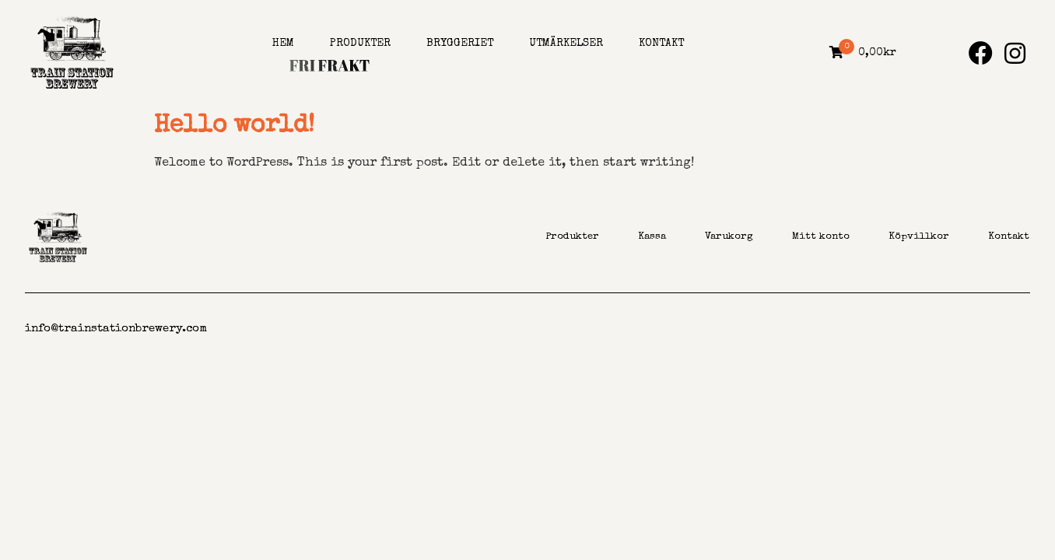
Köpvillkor (919, 237)
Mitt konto (821, 237)
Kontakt (661, 43)
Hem (283, 43)
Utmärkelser (566, 43)
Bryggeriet (459, 43)
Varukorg (729, 237)
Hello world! (234, 126)
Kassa (652, 237)
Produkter (360, 43)
